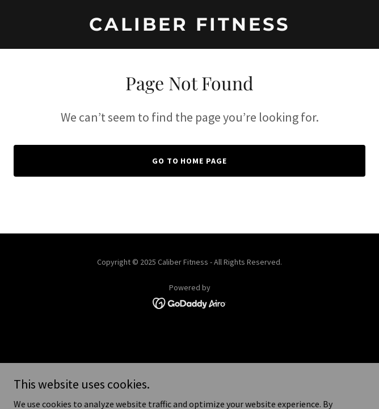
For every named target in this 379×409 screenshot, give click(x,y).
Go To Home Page (190, 161)
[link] (189, 27)
